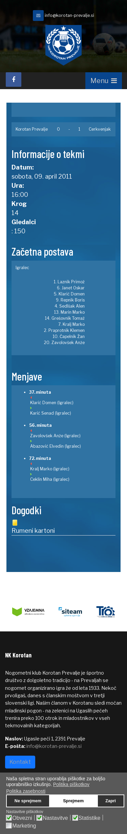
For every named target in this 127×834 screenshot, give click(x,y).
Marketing (24, 826)
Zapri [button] (110, 801)
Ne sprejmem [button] (28, 801)
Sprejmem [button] (73, 801)
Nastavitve (55, 818)
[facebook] (13, 79)
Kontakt (20, 762)
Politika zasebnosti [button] (25, 791)
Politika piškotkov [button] (71, 784)
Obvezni (22, 818)
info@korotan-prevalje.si (69, 15)
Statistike (90, 818)
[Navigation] (103, 80)
